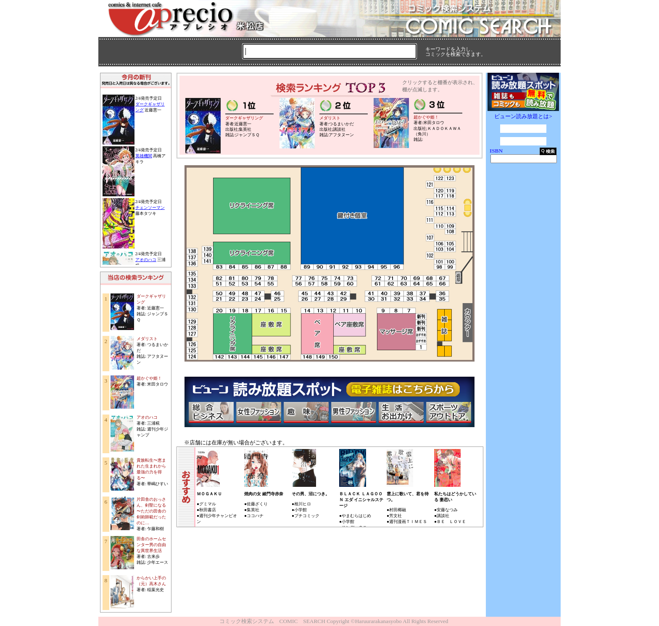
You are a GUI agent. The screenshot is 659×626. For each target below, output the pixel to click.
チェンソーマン (150, 207)
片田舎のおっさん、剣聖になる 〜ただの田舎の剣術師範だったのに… (151, 511)
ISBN (496, 151)
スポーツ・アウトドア (448, 412)
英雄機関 (143, 155)
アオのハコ (145, 259)
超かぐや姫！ (149, 378)
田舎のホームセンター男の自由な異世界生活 (151, 544)
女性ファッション (258, 412)
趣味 (306, 412)
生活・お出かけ (401, 412)
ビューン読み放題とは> (523, 116)
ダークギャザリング (244, 118)
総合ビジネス (211, 412)
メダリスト (147, 338)
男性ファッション (353, 412)
